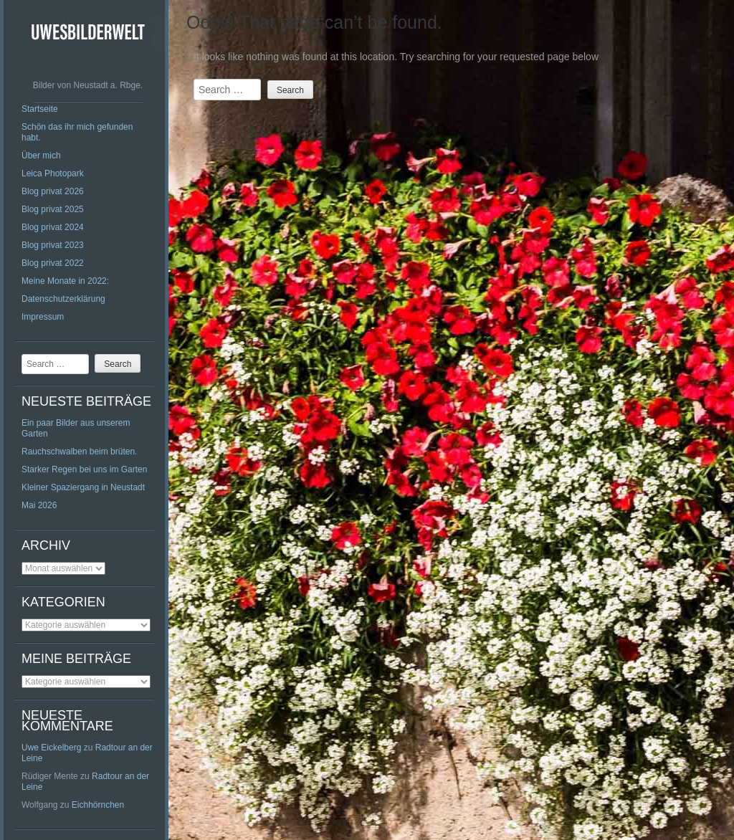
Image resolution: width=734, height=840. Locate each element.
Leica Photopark (53, 173)
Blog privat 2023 (53, 245)
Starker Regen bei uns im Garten (84, 469)
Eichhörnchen (98, 805)
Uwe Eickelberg (51, 748)
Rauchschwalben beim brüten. (79, 452)
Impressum (43, 317)
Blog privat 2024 (53, 227)
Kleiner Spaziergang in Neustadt (83, 487)
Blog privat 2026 (53, 191)
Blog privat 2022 (53, 263)
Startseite (40, 109)
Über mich (41, 156)
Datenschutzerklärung (63, 299)
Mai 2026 (39, 505)
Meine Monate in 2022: (65, 281)
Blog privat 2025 (53, 209)
